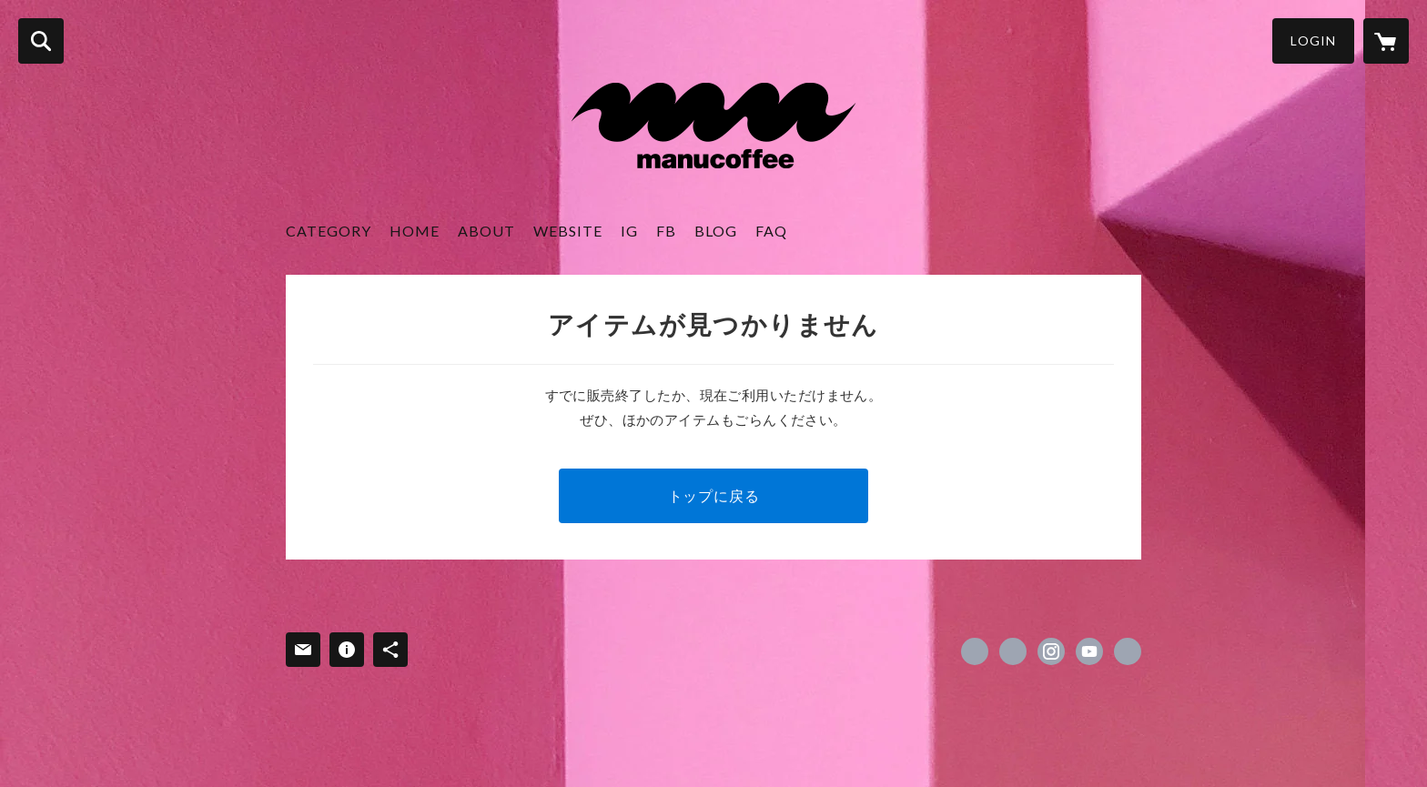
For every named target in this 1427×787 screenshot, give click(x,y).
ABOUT (486, 230)
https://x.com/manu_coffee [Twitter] (1013, 651)
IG (629, 230)
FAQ (771, 230)
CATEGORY (328, 230)
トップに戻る (714, 495)
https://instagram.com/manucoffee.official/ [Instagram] (1051, 651)
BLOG (715, 230)
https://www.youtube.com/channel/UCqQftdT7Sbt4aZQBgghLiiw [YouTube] (1089, 651)
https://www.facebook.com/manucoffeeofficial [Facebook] (974, 651)
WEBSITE (567, 230)
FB (666, 230)
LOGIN (1313, 40)
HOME (415, 230)
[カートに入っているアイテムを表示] (1386, 41)
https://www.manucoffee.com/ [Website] (1127, 651)
